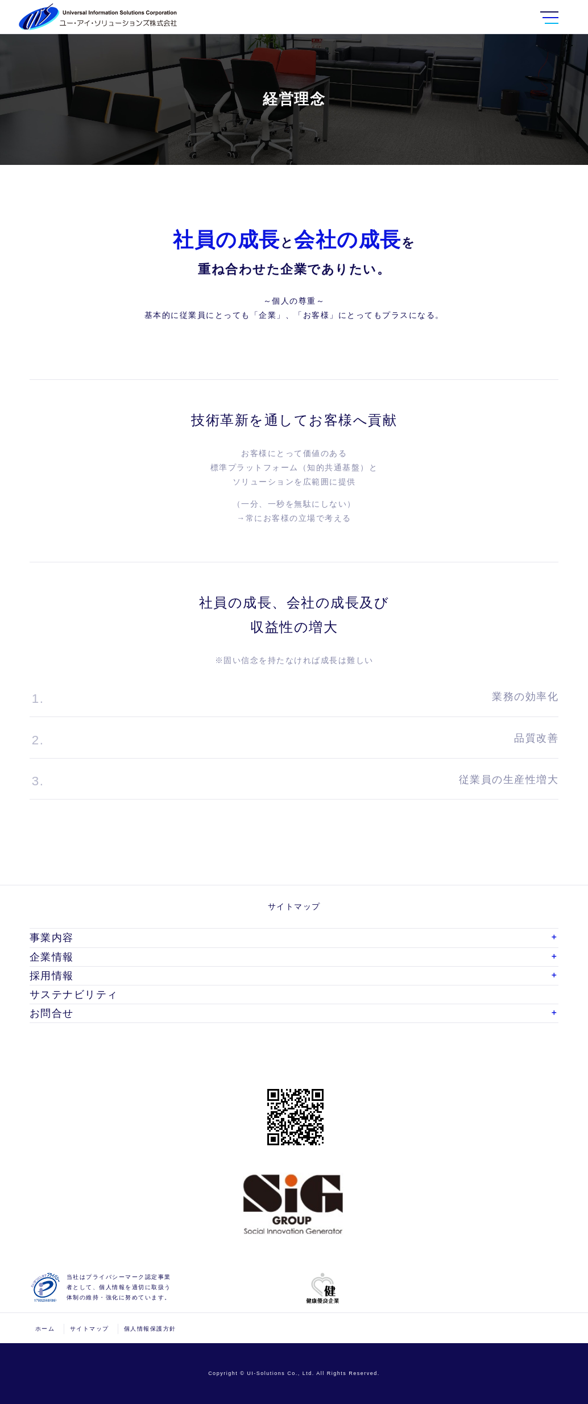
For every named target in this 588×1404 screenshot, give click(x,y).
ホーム (45, 1329)
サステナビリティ (74, 994)
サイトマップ (89, 1329)
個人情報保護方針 (150, 1329)
